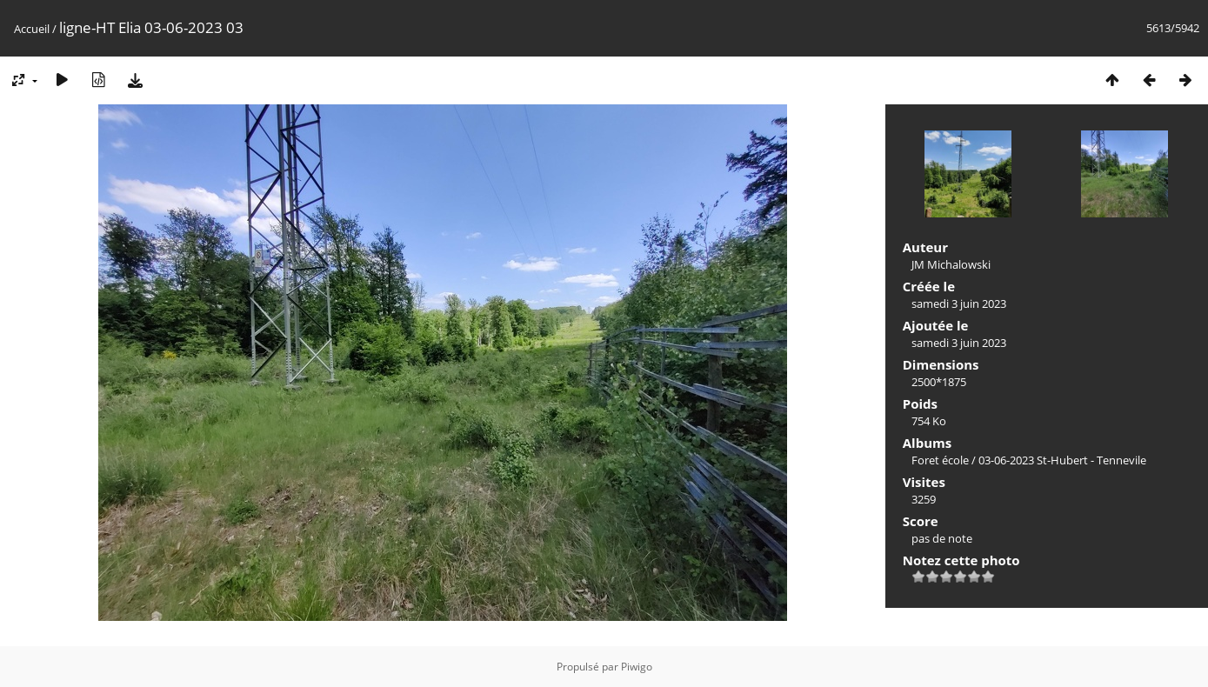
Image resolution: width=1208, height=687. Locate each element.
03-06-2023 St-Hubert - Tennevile (1062, 460)
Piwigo (636, 666)
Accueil (32, 29)
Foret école (940, 460)
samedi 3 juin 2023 (958, 303)
